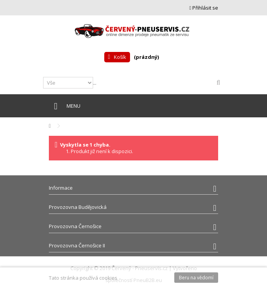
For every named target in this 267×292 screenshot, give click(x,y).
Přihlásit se (203, 7)
